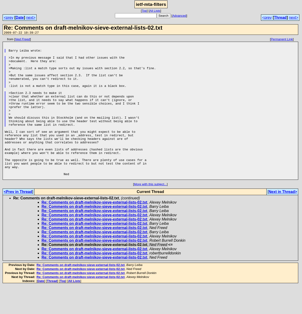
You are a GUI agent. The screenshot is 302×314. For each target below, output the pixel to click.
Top (144, 10)
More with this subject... (150, 212)
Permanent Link (282, 40)
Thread (280, 18)
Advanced (179, 15)
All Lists (154, 10)
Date (20, 18)
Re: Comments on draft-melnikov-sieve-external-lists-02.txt (94, 231)
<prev (8, 18)
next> (31, 18)
